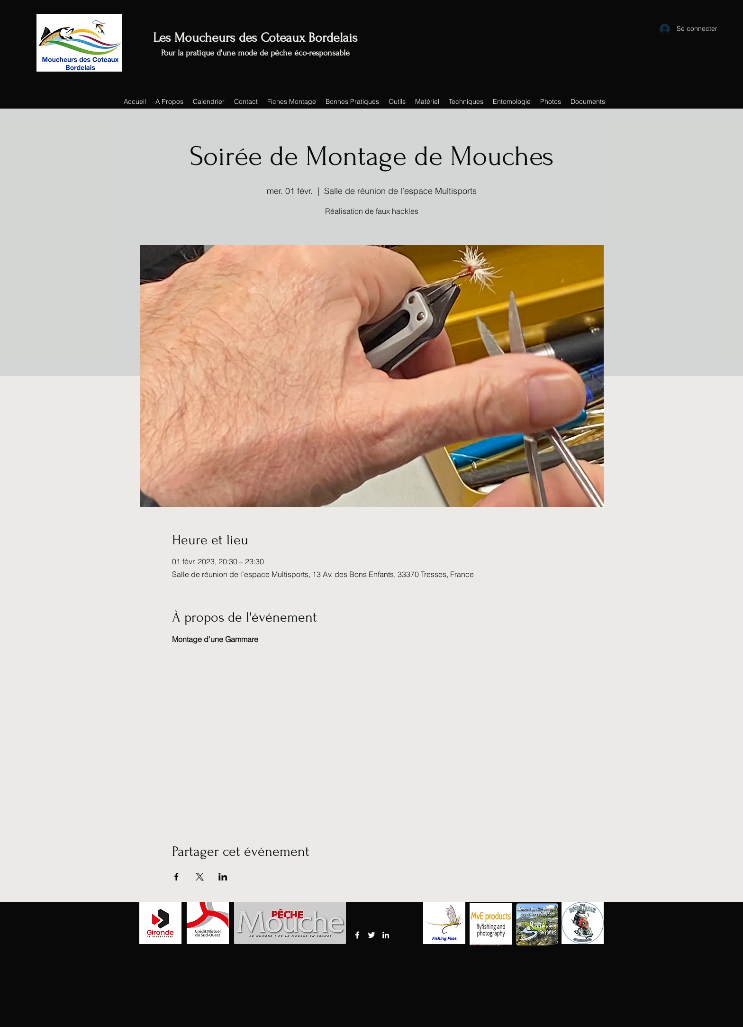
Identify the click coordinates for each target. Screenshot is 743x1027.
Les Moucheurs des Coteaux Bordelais (255, 37)
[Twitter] (371, 935)
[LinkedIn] (385, 935)
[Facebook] (357, 935)
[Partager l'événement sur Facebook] (176, 876)
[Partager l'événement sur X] (199, 876)
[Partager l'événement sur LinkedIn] (222, 876)
